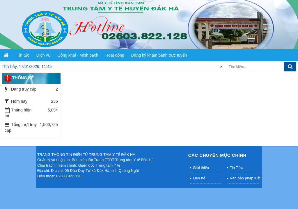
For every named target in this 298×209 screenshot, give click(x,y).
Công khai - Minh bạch (78, 55)
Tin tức (23, 55)
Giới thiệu (201, 167)
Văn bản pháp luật (244, 178)
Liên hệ (199, 178)
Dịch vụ (43, 55)
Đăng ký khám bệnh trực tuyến (159, 55)
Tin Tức (236, 167)
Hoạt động (114, 55)
